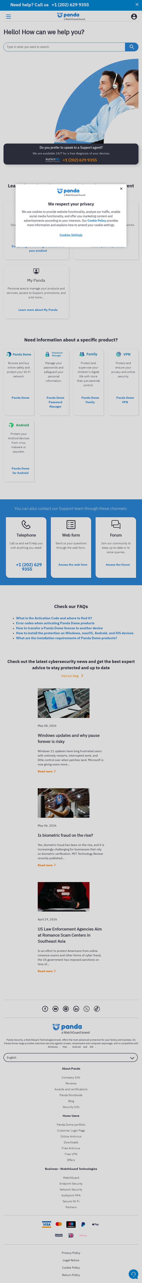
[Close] (121, 189)
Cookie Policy (96, 220)
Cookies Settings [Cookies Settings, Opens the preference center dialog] (71, 235)
